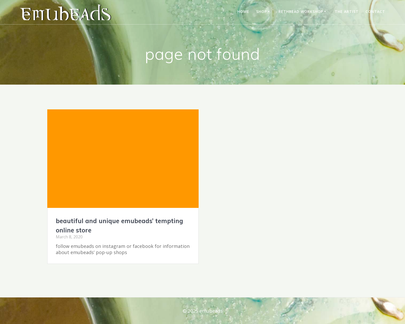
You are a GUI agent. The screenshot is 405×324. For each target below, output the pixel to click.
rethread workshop (300, 11)
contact (375, 11)
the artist (347, 11)
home (243, 11)
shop (261, 11)
